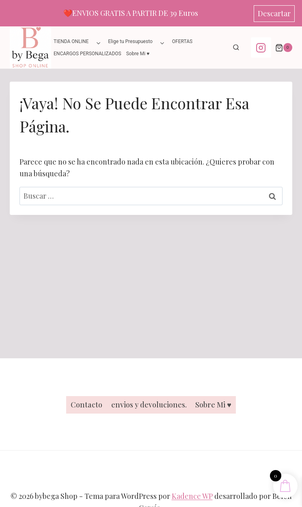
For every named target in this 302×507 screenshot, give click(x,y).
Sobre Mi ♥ (138, 53)
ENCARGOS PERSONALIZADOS (87, 53)
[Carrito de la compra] (283, 47)
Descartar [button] (274, 13)
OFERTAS (182, 41)
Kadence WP (192, 496)
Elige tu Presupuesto (130, 41)
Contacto (86, 405)
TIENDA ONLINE (71, 41)
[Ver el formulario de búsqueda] (236, 47)
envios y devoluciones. (149, 405)
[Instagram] (261, 47)
